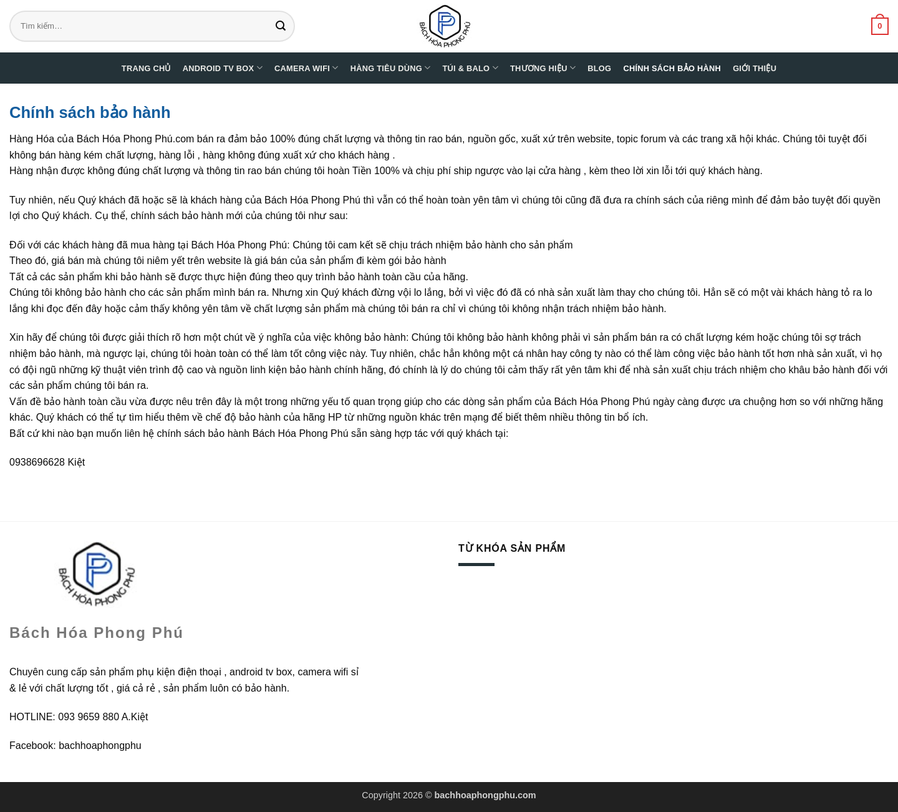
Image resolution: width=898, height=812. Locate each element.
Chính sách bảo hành (671, 68)
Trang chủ (146, 68)
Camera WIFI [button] (306, 68)
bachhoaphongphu (100, 745)
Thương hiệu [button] (543, 68)
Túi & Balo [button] (470, 68)
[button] (880, 26)
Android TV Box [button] (223, 68)
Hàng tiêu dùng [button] (390, 68)
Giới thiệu (754, 68)
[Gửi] (283, 26)
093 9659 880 (88, 717)
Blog (599, 68)
